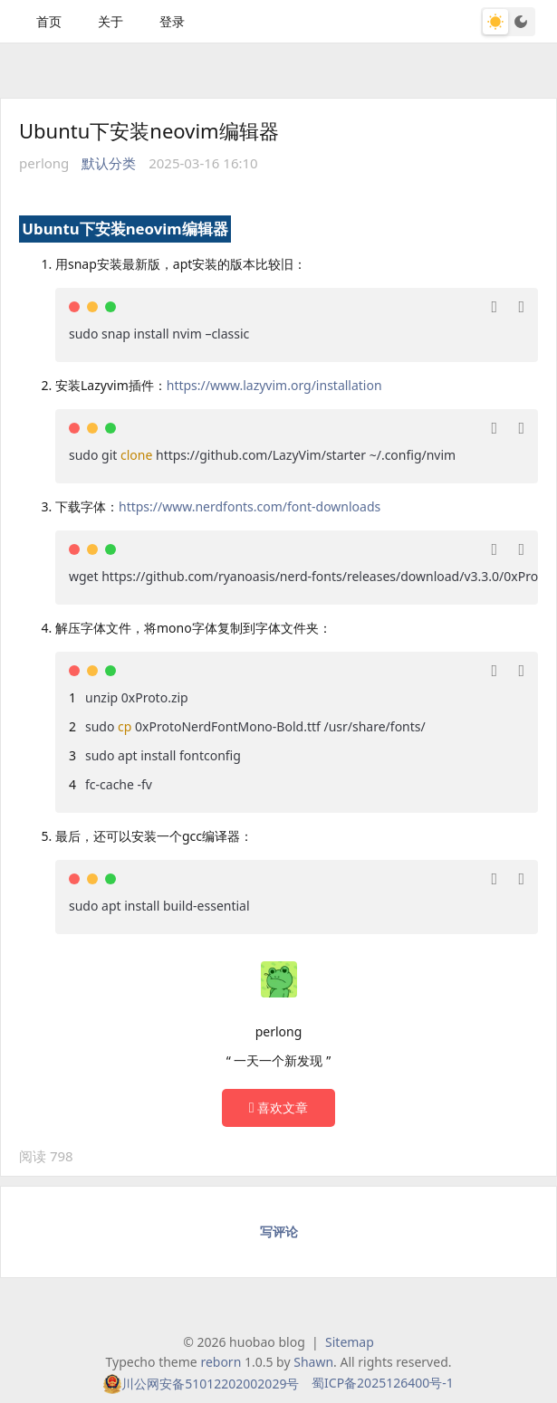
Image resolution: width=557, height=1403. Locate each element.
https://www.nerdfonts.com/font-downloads (249, 506)
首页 (49, 21)
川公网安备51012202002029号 (210, 1383)
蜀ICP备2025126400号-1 (383, 1382)
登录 (172, 21)
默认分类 (109, 163)
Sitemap (349, 1342)
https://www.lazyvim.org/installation (274, 385)
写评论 (279, 1231)
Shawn (313, 1361)
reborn (220, 1361)
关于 (110, 21)
